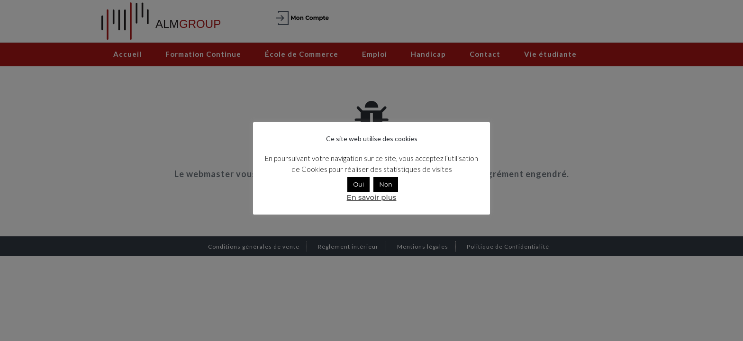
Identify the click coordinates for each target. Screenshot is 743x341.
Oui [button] (358, 184)
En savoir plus (372, 197)
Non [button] (385, 184)
